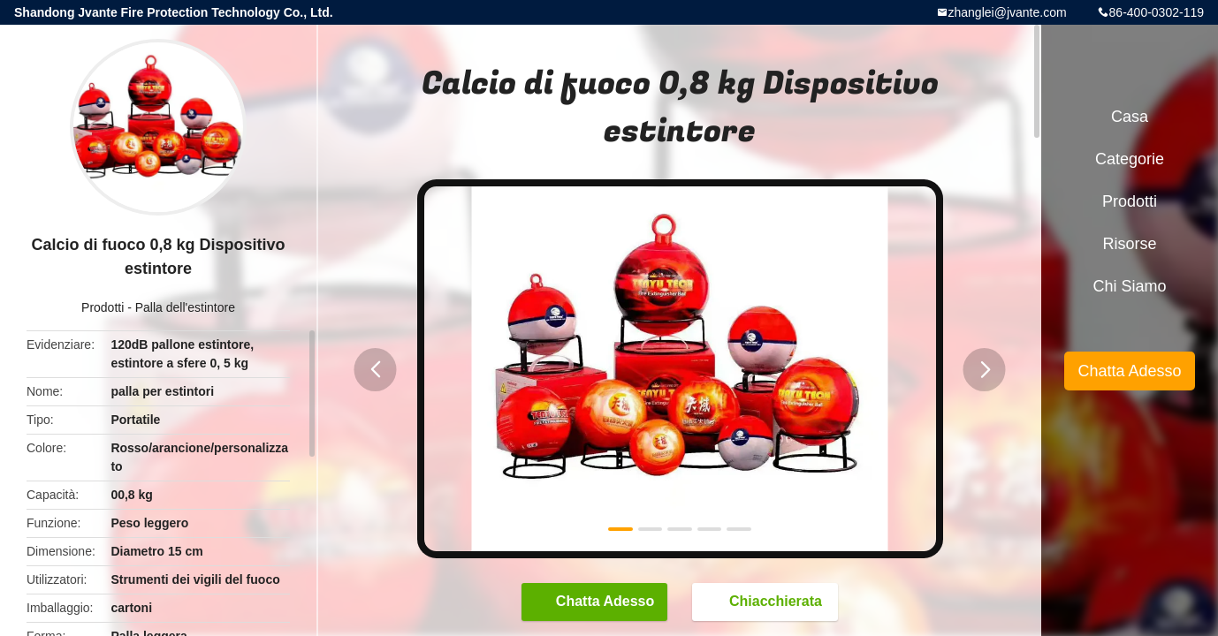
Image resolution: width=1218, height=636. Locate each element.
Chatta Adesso (596, 601)
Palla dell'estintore (185, 307)
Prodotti (102, 307)
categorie (1129, 159)
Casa (1129, 116)
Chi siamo (1129, 286)
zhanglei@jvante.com (1007, 12)
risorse (1129, 244)
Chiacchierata (767, 601)
